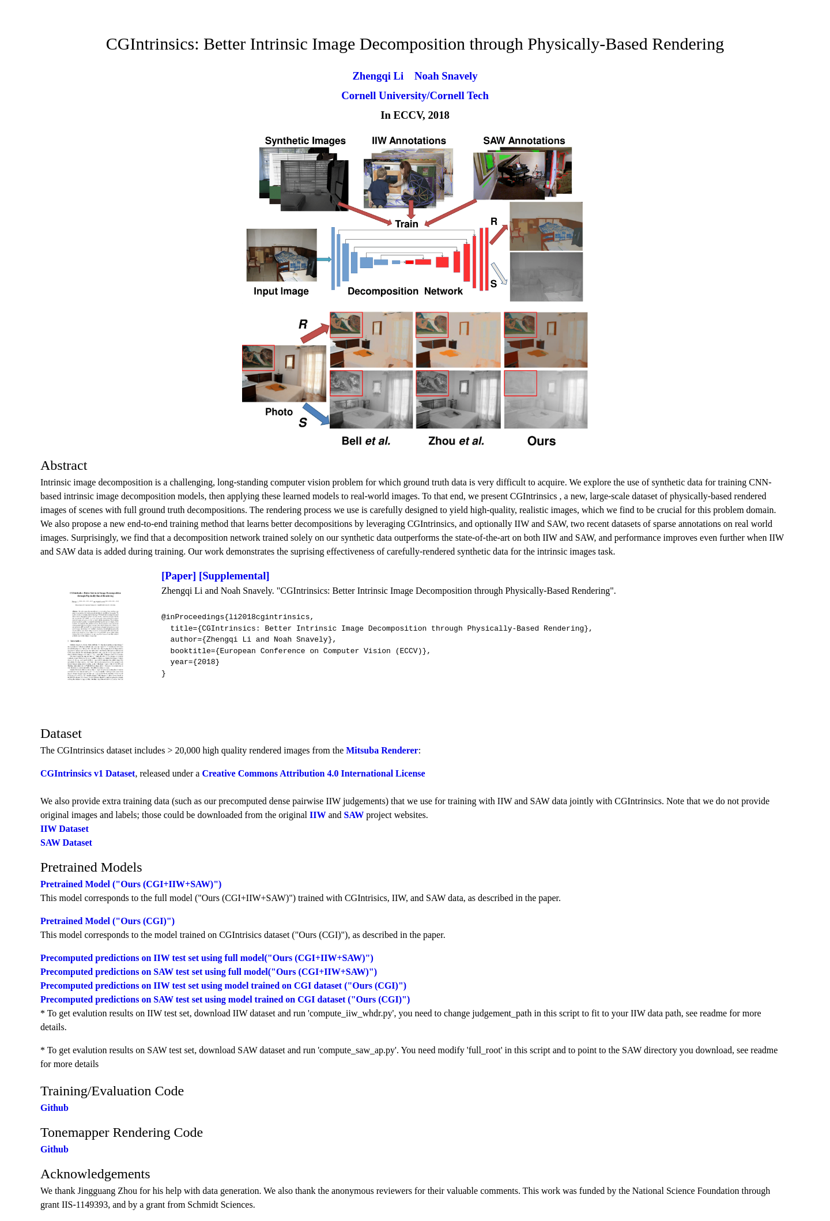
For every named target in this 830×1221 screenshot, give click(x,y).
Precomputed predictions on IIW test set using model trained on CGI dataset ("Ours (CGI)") (223, 985)
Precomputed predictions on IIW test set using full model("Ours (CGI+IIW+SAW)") (206, 958)
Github (54, 1108)
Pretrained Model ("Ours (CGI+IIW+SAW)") (130, 884)
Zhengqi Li (377, 76)
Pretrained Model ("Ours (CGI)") (107, 921)
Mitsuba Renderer (382, 750)
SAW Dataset (66, 842)
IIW (318, 815)
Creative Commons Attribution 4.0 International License (313, 773)
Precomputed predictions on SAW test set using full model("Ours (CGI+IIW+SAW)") (208, 972)
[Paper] (178, 576)
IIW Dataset (64, 829)
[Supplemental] (234, 576)
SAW (354, 815)
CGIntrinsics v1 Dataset (87, 773)
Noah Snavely (446, 76)
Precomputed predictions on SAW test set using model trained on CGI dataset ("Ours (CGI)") (225, 999)
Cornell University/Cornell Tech (415, 95)
